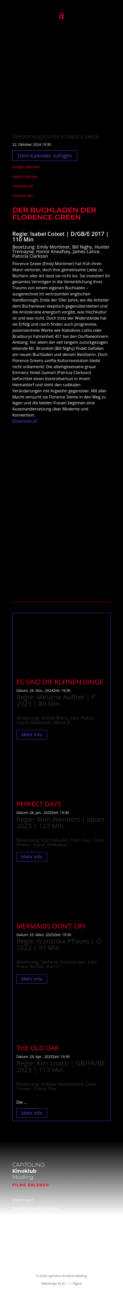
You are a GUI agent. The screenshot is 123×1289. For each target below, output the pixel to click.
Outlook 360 (22, 195)
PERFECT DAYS (38, 803)
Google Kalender (26, 166)
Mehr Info (31, 735)
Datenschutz (22, 1256)
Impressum (21, 1246)
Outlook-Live (22, 185)
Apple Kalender (25, 176)
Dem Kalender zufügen (45, 155)
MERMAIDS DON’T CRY (51, 925)
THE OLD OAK (37, 1047)
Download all (24, 421)
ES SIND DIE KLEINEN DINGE (59, 681)
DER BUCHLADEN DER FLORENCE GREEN (55, 137)
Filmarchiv (20, 1236)
